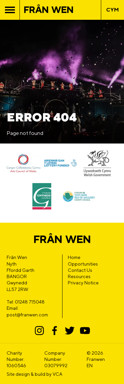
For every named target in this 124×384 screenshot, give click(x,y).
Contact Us (80, 270)
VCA (57, 374)
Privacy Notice (83, 282)
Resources (79, 276)
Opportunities (83, 264)
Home (74, 257)
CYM (112, 10)
